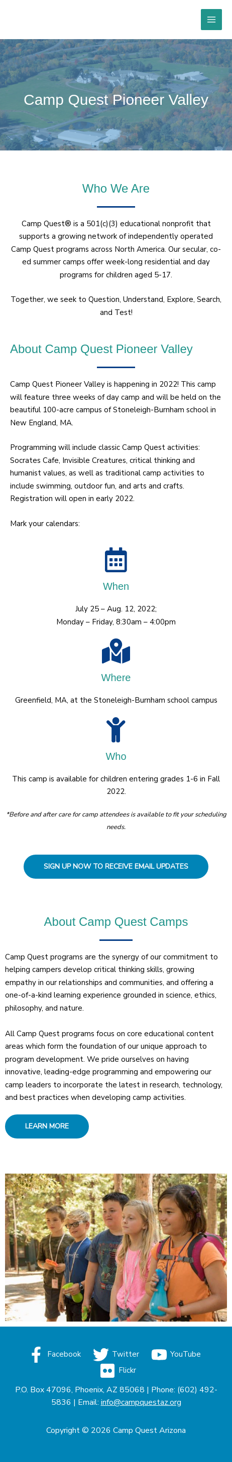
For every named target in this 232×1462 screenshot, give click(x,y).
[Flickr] (117, 1371)
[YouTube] (176, 1355)
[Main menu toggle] (211, 20)
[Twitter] (116, 1355)
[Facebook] (54, 1355)
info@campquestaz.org (141, 1402)
